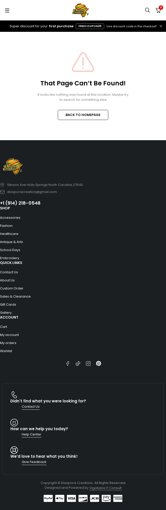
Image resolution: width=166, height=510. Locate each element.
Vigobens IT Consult (105, 487)
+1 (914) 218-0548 (20, 203)
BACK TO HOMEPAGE (83, 114)
